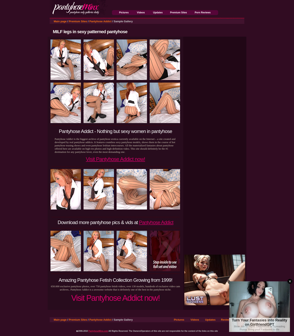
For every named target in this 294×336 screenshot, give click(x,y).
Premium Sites (178, 12)
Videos (141, 12)
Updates (158, 12)
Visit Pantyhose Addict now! (115, 159)
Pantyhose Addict (100, 21)
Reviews (226, 319)
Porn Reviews (203, 12)
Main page (60, 21)
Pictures (124, 12)
